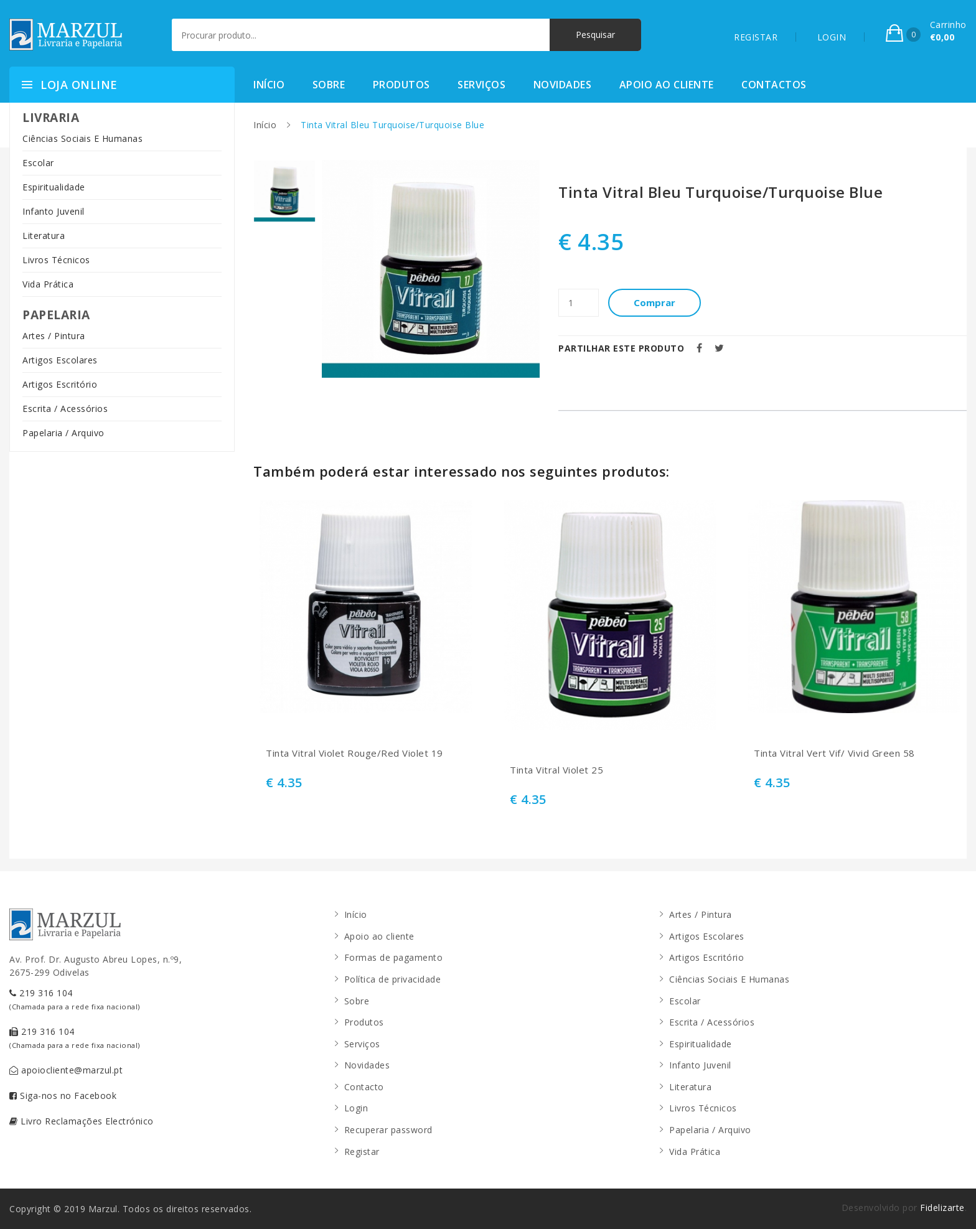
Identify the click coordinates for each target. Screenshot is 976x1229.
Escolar (38, 163)
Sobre (328, 84)
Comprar (655, 302)
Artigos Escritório (59, 384)
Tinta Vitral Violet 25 (556, 770)
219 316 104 (74, 999)
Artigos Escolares (60, 360)
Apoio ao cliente (666, 84)
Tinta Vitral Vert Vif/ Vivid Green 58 (834, 753)
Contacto (364, 1087)
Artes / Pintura (53, 336)
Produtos (401, 84)
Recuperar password (388, 1130)
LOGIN (832, 37)
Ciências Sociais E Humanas (82, 138)
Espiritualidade (53, 187)
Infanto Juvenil (53, 211)
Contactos (774, 84)
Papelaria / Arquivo (63, 433)
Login (356, 1108)
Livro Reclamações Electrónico (81, 1121)
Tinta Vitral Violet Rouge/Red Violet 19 (354, 753)
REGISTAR (755, 37)
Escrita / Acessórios (65, 408)
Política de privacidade (392, 979)
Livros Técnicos (56, 260)
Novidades (562, 84)
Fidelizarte (942, 1207)
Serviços (481, 84)
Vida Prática (47, 284)
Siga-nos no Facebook (62, 1095)
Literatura (43, 235)
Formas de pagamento (393, 957)
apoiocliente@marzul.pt (66, 1070)
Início (268, 84)
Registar (362, 1151)
